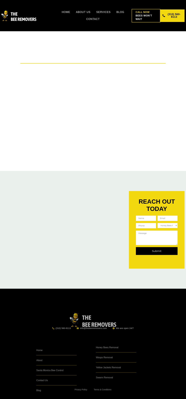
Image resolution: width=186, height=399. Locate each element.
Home (66, 12)
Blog (120, 12)
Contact (93, 19)
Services (103, 12)
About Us (83, 12)
